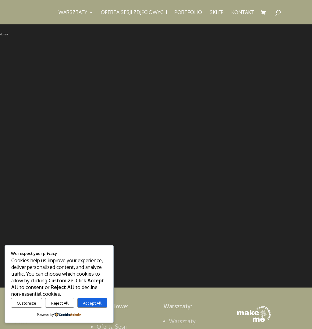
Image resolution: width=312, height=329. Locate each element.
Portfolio (188, 12)
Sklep (217, 12)
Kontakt (242, 12)
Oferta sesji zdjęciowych (134, 12)
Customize (26, 303)
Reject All (60, 303)
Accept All (92, 303)
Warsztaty (72, 12)
